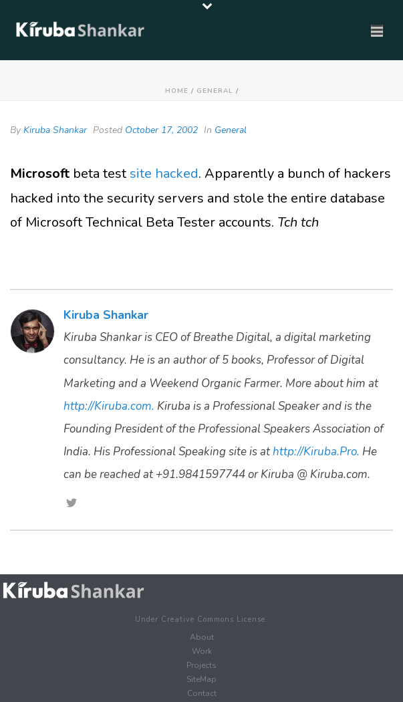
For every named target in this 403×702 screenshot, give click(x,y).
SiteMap (201, 679)
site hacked (164, 173)
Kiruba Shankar (55, 130)
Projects (201, 665)
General (214, 91)
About (202, 637)
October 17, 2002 (161, 130)
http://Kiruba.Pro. (316, 451)
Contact (202, 693)
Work (202, 651)
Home (176, 91)
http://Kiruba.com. (108, 406)
